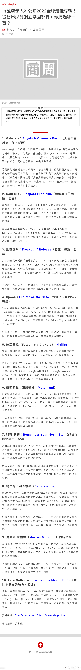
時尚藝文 (12, 4)
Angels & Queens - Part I (41, 138)
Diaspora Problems (37, 194)
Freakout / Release (36, 249)
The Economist (24, 615)
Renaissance (44, 486)
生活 (4, 4)
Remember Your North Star (44, 434)
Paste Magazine (55, 615)
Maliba (62, 344)
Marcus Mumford (42, 537)
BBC (39, 615)
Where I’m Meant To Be (53, 580)
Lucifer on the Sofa (34, 297)
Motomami (46, 387)
